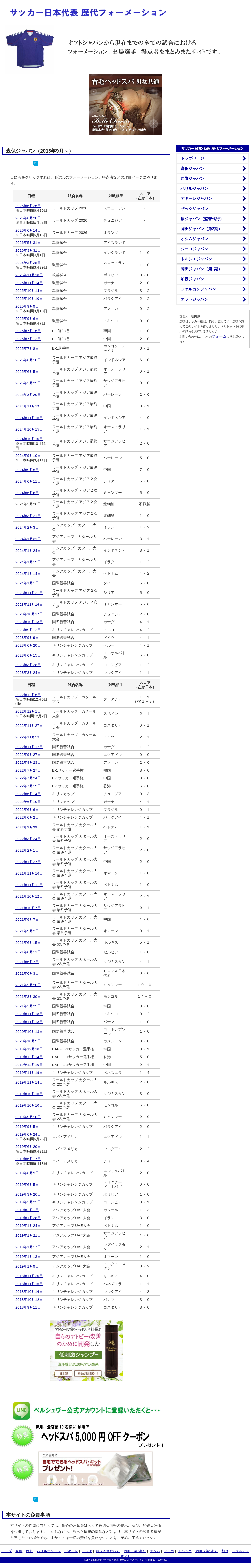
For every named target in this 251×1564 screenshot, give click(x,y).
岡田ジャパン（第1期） (201, 269)
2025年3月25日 (28, 383)
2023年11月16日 (29, 604)
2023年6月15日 (28, 655)
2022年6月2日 (27, 817)
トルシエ (185, 1551)
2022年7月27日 (28, 770)
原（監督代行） (108, 1551)
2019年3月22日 (28, 1202)
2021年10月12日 (29, 896)
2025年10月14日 (29, 291)
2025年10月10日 (29, 298)
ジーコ (169, 1551)
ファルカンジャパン (198, 289)
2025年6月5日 (27, 371)
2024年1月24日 (28, 550)
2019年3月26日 (28, 1194)
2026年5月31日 (28, 242)
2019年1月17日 (28, 1247)
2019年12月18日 (29, 1049)
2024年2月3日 (27, 527)
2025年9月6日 (27, 318)
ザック (87, 1551)
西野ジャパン (192, 178)
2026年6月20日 (28, 218)
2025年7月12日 (28, 339)
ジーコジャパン (194, 249)
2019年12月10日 (29, 1065)
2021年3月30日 (28, 996)
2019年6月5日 (27, 1185)
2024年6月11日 (28, 481)
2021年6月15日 (28, 942)
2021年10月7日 (28, 908)
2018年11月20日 (29, 1276)
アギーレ (71, 1551)
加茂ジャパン (192, 279)
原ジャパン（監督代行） (202, 219)
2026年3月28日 (28, 263)
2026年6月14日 (28, 230)
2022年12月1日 (28, 711)
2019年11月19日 (29, 1072)
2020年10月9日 (28, 1041)
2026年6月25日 (28, 206)
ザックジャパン (194, 209)
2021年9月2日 (27, 931)
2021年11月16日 (29, 873)
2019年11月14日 (29, 1082)
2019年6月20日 (28, 1146)
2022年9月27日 (28, 754)
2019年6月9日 (27, 1173)
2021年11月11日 (29, 885)
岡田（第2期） (135, 1551)
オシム (155, 1551)
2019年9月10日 (28, 1117)
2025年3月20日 (28, 395)
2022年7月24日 (28, 778)
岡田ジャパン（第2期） (201, 229)
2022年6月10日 (28, 802)
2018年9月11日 (28, 1307)
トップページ (192, 158)
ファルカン (240, 1551)
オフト (125, 1556)
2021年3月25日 (28, 1006)
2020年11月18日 (29, 1014)
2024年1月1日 (27, 583)
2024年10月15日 (29, 429)
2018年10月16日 (29, 1291)
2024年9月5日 (27, 470)
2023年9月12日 (28, 630)
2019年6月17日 (28, 1159)
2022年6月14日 (28, 794)
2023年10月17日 (29, 614)
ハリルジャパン (194, 188)
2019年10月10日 (29, 1105)
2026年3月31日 (28, 250)
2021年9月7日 (27, 919)
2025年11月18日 (29, 275)
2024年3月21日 (28, 516)
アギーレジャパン (196, 199)
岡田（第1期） (206, 1551)
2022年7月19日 (28, 786)
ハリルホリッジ (49, 1551)
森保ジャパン (192, 168)
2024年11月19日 (29, 406)
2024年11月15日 (29, 418)
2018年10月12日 (29, 1299)
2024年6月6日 (27, 493)
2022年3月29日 (28, 827)
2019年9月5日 (27, 1126)
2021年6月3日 (27, 973)
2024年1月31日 (28, 539)
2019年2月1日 (27, 1210)
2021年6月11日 (28, 952)
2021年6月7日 (27, 962)
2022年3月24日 (28, 839)
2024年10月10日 (29, 439)
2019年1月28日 (28, 1218)
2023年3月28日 (28, 665)
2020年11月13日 (29, 1022)
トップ (6, 1551)
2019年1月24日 (28, 1225)
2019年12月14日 (29, 1057)
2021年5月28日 (28, 985)
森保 (18, 1551)
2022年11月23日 (29, 737)
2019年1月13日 (28, 1256)
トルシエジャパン (196, 259)
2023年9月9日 (27, 637)
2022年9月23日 (28, 762)
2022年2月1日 (27, 850)
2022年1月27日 (28, 862)
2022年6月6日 (27, 809)
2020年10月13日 (29, 1031)
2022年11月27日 (29, 725)
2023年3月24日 (28, 672)
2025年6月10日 (28, 360)
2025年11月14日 (29, 283)
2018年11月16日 (29, 1284)
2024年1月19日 (28, 562)
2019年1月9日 (27, 1266)
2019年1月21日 (28, 1235)
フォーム (219, 336)
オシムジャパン (194, 239)
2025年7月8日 (27, 348)
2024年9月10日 (28, 455)
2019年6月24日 (28, 1134)
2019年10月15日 (29, 1094)
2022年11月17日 (29, 747)
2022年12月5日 (28, 695)
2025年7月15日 (28, 331)
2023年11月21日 (29, 593)
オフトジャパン (194, 299)
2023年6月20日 (28, 645)
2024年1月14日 (28, 573)
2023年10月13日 (29, 622)
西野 (29, 1551)
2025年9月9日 (27, 306)
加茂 (225, 1551)
